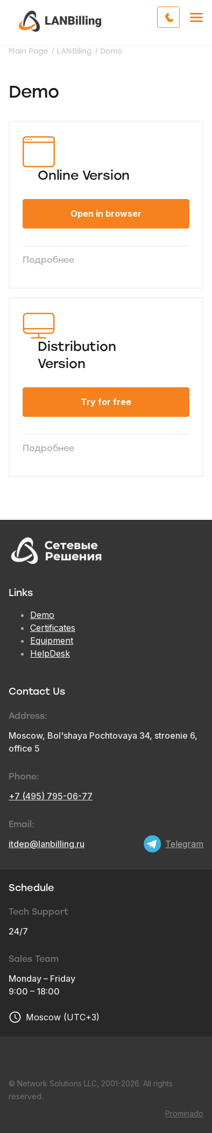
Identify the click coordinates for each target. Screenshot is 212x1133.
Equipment (51, 640)
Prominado (184, 1113)
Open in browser (106, 213)
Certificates (52, 627)
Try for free (106, 401)
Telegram (184, 843)
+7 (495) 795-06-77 (51, 796)
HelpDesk (50, 653)
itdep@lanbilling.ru (46, 843)
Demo (42, 614)
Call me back (179, 17)
